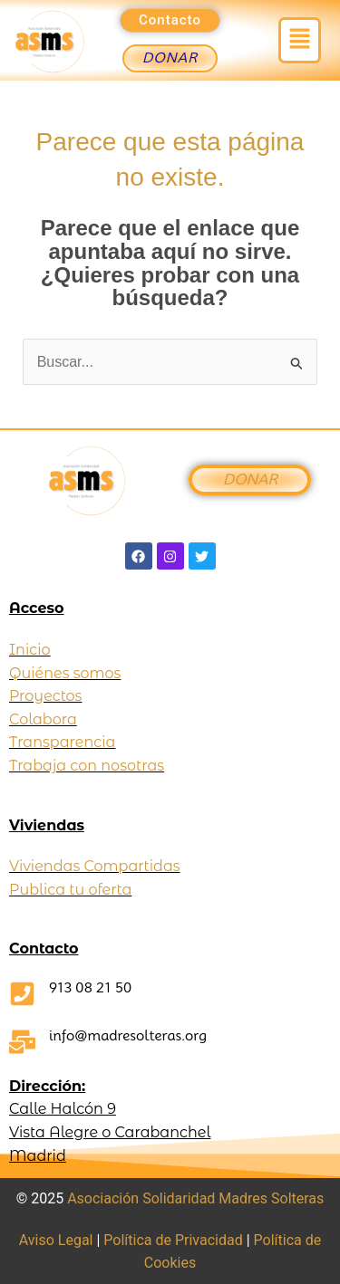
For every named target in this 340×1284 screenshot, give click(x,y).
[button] (299, 39)
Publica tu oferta (70, 889)
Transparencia (62, 742)
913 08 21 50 (90, 988)
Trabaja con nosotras (86, 765)
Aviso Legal (56, 1240)
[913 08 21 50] (22, 994)
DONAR (249, 479)
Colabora (43, 719)
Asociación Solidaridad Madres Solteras (195, 1198)
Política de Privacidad (172, 1240)
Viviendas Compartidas (94, 866)
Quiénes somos (65, 673)
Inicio (30, 649)
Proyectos (45, 695)
